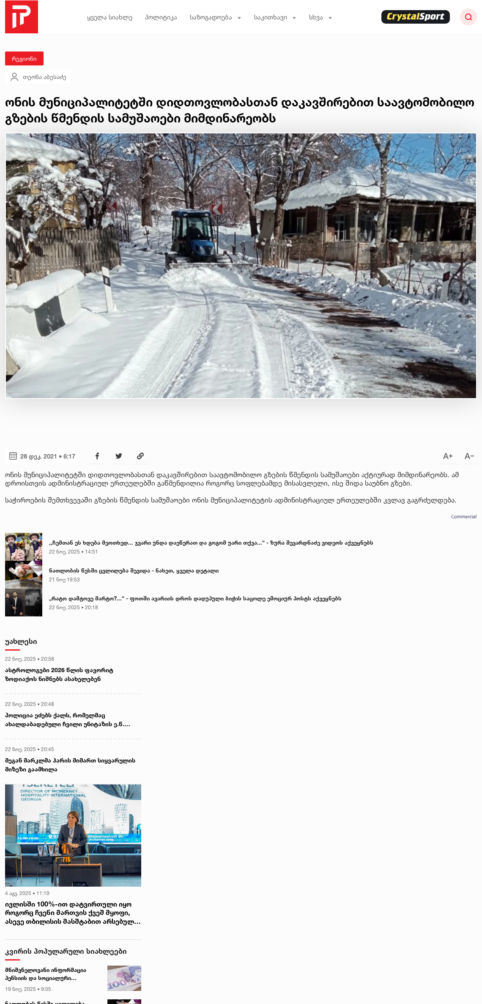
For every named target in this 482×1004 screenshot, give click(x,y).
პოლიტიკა (161, 17)
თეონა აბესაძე (37, 77)
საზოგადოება (215, 17)
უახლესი (21, 641)
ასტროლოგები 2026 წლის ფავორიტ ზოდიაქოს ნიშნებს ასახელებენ (59, 674)
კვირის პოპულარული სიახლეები (66, 951)
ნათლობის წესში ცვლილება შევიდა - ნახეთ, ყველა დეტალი (134, 570)
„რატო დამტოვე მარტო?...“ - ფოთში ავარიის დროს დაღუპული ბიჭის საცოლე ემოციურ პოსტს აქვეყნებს (195, 598)
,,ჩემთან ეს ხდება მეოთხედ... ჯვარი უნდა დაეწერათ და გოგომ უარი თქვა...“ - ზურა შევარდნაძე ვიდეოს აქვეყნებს (211, 542)
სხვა (320, 17)
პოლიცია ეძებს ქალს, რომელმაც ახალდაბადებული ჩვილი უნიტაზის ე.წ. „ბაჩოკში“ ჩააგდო (64, 719)
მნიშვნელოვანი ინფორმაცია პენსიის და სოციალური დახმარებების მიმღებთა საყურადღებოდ (45, 974)
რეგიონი (24, 58)
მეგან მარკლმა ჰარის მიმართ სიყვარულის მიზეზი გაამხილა (70, 765)
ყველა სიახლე (109, 17)
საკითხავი (275, 17)
